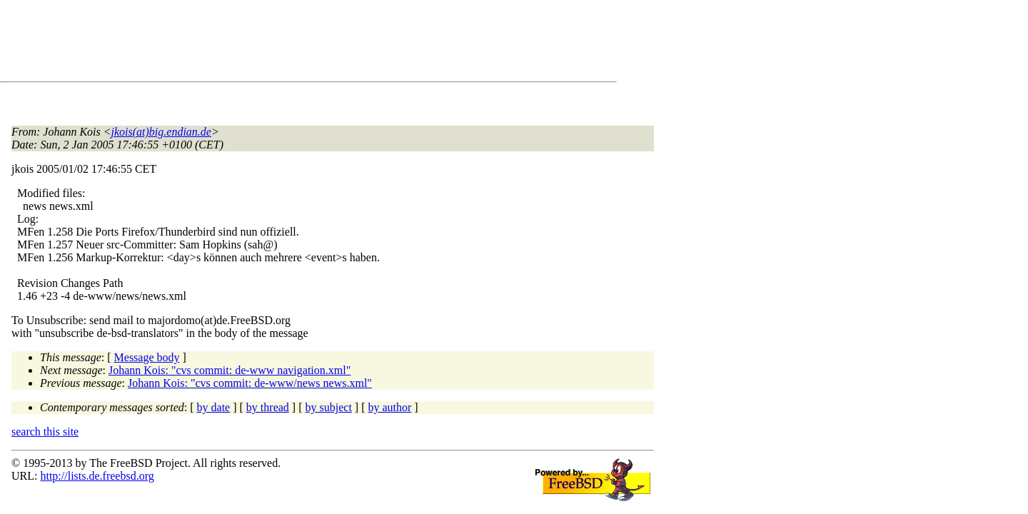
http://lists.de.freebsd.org (96, 476)
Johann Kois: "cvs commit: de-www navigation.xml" (230, 370)
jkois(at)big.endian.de (161, 132)
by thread (267, 407)
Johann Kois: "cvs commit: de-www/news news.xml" (250, 383)
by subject (329, 407)
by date (214, 407)
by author (389, 407)
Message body (147, 357)
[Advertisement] (271, 43)
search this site (45, 431)
